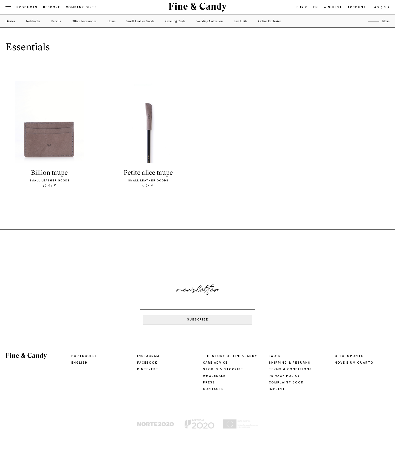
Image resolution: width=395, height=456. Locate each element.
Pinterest (148, 369)
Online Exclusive (269, 21)
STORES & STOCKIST (223, 369)
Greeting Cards (175, 21)
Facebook (147, 363)
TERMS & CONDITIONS (290, 369)
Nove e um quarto (354, 363)
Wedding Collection (209, 21)
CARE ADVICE (215, 363)
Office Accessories (84, 21)
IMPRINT (277, 389)
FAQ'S (274, 356)
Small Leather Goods (140, 21)
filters (386, 21)
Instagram (148, 356)
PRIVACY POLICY (284, 376)
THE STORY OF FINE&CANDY (230, 356)
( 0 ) (385, 7)
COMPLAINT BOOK (286, 383)
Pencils (56, 21)
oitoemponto (349, 356)
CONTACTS (213, 389)
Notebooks (33, 21)
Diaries (10, 21)
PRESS (209, 383)
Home (111, 21)
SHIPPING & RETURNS (290, 363)
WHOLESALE (214, 376)
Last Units (240, 21)
